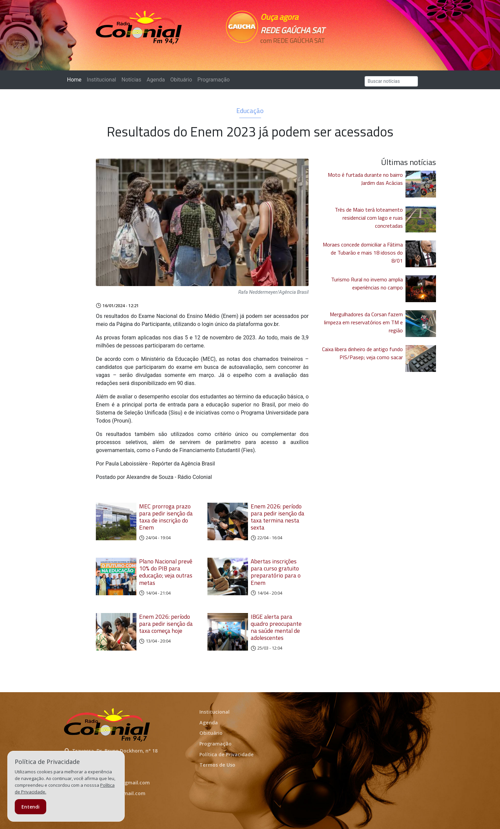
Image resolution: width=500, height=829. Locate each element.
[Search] (391, 81)
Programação (213, 79)
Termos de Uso (217, 765)
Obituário (181, 79)
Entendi (30, 807)
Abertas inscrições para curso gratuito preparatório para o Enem (276, 572)
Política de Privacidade (226, 754)
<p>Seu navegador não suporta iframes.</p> (296, 53)
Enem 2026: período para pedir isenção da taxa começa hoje (166, 623)
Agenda (155, 79)
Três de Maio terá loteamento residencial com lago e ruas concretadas (369, 218)
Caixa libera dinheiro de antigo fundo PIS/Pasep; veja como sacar (362, 353)
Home (75, 79)
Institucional (101, 79)
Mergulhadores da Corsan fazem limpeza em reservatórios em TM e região (363, 322)
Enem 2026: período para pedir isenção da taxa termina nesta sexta (277, 517)
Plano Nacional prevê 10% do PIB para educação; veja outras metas (165, 572)
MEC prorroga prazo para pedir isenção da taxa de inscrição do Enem (166, 517)
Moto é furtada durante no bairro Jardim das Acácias (365, 179)
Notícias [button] (131, 79)
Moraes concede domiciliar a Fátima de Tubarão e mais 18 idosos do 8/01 (363, 252)
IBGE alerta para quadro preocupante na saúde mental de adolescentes (276, 627)
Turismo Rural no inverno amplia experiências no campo (367, 283)
